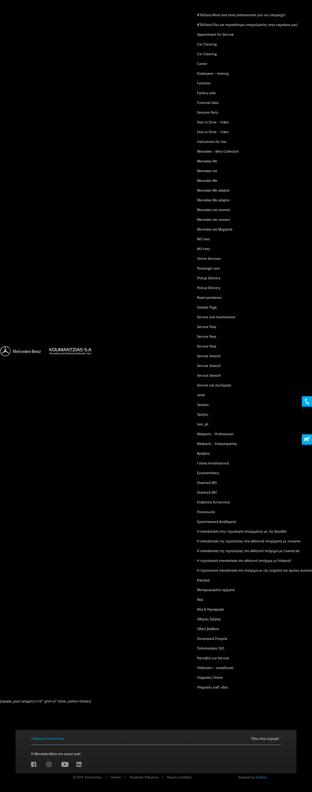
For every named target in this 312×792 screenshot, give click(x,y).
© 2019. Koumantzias (87, 777)
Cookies (115, 777)
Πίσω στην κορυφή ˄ (266, 738)
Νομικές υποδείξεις (179, 777)
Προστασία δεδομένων (143, 777)
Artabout (261, 777)
